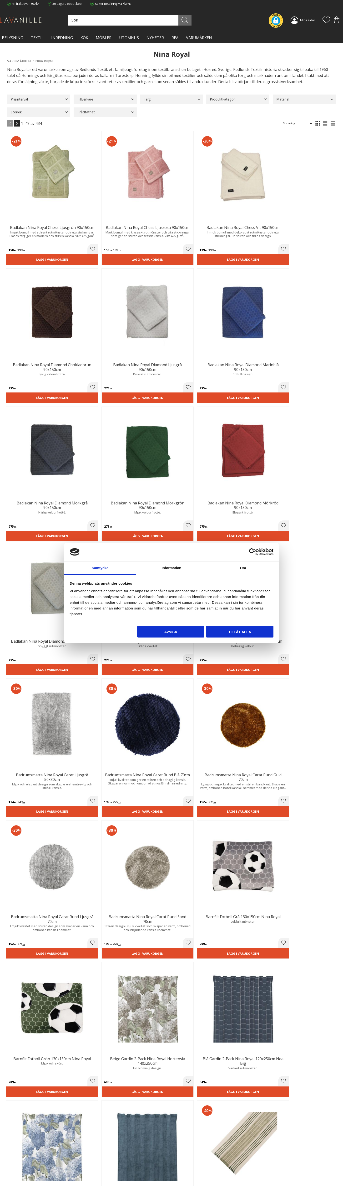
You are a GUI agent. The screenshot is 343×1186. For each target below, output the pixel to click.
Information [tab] (172, 568)
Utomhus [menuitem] (129, 37)
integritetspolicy (290, 1093)
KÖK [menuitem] (84, 37)
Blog (94, 1168)
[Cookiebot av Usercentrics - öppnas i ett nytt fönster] (252, 552)
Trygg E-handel (101, 1148)
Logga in (181, 1171)
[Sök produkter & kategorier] (142, 20)
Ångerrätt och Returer (106, 1153)
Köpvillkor (182, 1153)
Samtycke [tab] (100, 568)
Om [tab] (243, 568)
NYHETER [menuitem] (155, 37)
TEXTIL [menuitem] (37, 37)
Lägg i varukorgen (33, 228)
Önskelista (182, 1176)
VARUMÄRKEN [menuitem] (199, 37)
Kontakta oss (100, 1163)
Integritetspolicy (102, 1158)
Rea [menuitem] (175, 37)
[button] (326, 20)
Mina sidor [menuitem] (307, 20)
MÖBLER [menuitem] (103, 37)
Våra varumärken (103, 1173)
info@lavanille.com (31, 1167)
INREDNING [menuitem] (62, 37)
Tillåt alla (239, 632)
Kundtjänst (182, 1148)
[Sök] (192, 20)
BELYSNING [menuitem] (12, 37)
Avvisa (170, 632)
